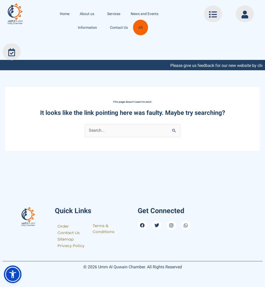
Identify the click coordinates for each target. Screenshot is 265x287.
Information (89, 27)
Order (63, 227)
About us (88, 13)
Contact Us (119, 27)
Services (113, 14)
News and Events (146, 13)
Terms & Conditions (104, 230)
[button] (12, 274)
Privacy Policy (70, 246)
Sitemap (65, 240)
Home (64, 14)
